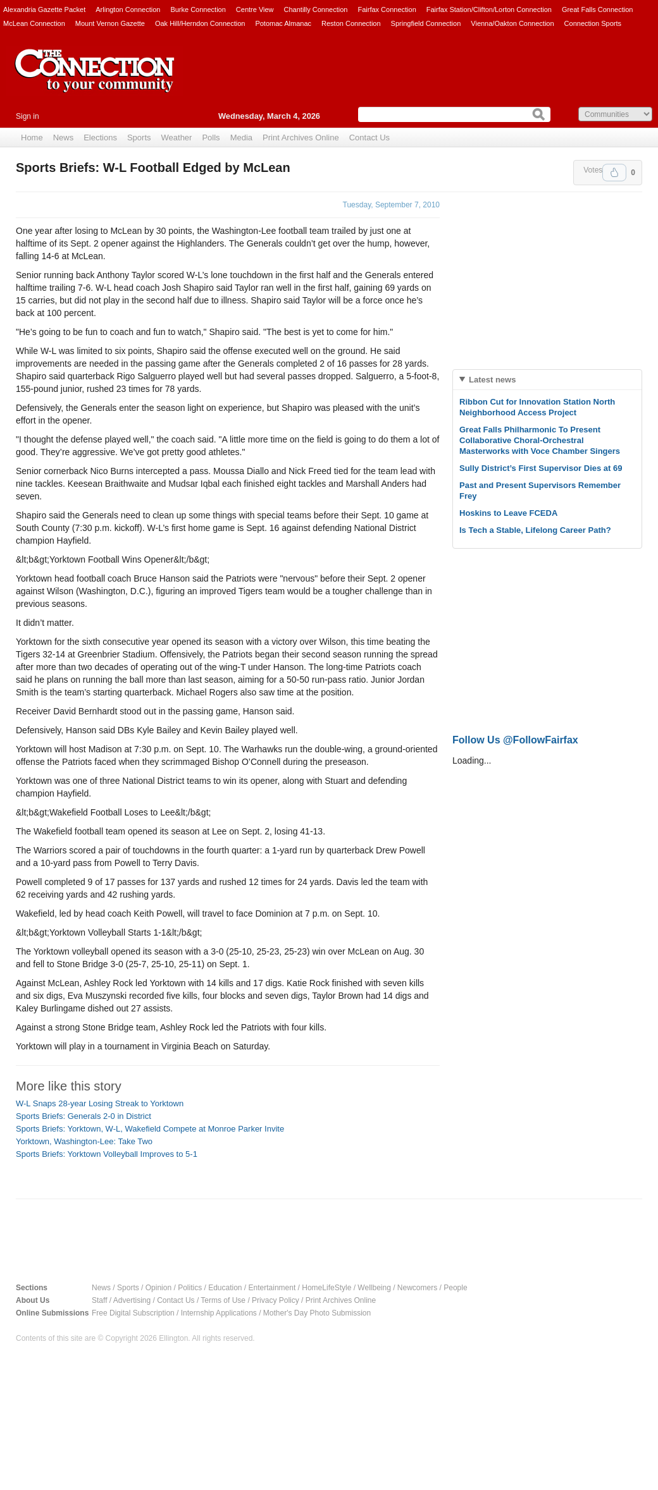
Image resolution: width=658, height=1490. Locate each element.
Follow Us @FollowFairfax (515, 740)
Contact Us (369, 137)
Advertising (132, 1300)
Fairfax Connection (386, 9)
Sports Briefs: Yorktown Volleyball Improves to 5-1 (106, 1154)
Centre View (255, 9)
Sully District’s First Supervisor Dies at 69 (540, 468)
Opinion (158, 1287)
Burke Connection (197, 9)
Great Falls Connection (597, 9)
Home (32, 137)
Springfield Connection (426, 23)
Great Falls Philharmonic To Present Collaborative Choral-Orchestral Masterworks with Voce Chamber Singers (539, 440)
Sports (139, 137)
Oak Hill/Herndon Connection (200, 23)
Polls (211, 137)
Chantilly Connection (316, 9)
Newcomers (417, 1287)
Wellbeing (373, 1287)
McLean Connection (34, 23)
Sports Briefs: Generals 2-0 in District (83, 1116)
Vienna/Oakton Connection (512, 23)
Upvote (614, 172)
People (455, 1287)
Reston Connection (351, 23)
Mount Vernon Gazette (110, 23)
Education (225, 1287)
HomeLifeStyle (326, 1287)
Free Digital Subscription (133, 1313)
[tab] (547, 379)
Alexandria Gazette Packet (44, 9)
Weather (176, 137)
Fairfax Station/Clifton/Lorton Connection (489, 9)
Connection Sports (593, 23)
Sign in (27, 116)
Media (241, 137)
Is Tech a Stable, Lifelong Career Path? (535, 530)
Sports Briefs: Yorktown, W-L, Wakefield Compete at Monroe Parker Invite (150, 1128)
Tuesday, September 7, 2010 (391, 204)
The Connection (94, 80)
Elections (100, 137)
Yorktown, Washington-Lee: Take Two (84, 1141)
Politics (190, 1287)
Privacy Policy (275, 1300)
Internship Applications (219, 1313)
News (63, 137)
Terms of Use (223, 1300)
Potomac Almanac (283, 23)
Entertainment (272, 1287)
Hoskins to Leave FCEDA (508, 513)
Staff (99, 1300)
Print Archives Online (301, 137)
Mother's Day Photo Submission (317, 1313)
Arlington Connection (128, 9)
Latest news (492, 379)
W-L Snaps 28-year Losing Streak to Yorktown (99, 1103)
